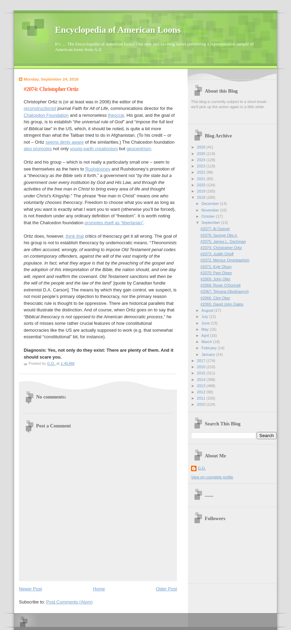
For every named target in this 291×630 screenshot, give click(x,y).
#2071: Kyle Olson (216, 267)
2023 (201, 166)
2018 (201, 197)
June (206, 323)
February (209, 348)
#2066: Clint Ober (216, 298)
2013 (201, 386)
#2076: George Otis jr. (219, 235)
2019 (201, 191)
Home (99, 588)
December (210, 204)
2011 (201, 398)
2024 (201, 160)
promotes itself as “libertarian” (114, 222)
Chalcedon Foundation (46, 115)
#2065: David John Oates (222, 304)
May (205, 329)
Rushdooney (97, 169)
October (208, 216)
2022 (201, 172)
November (210, 210)
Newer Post (30, 588)
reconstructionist (40, 108)
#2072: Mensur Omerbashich (225, 260)
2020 (201, 185)
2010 (201, 404)
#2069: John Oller (216, 279)
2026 (201, 147)
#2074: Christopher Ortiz (221, 248)
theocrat (116, 115)
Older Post (166, 588)
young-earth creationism (93, 148)
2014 (201, 380)
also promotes (38, 148)
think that (75, 236)
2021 (201, 179)
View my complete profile (212, 477)
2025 (201, 154)
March (207, 342)
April (205, 335)
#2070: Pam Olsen (216, 273)
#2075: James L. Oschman (223, 241)
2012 (201, 392)
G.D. (202, 468)
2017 (201, 361)
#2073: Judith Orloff (217, 254)
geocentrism (138, 148)
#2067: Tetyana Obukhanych (225, 291)
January (208, 354)
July (205, 316)
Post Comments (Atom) (69, 602)
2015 (201, 373)
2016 (201, 367)
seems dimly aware (65, 142)
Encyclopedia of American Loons (118, 30)
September (211, 222)
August (207, 310)
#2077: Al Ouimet (215, 229)
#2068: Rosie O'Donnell (220, 285)
